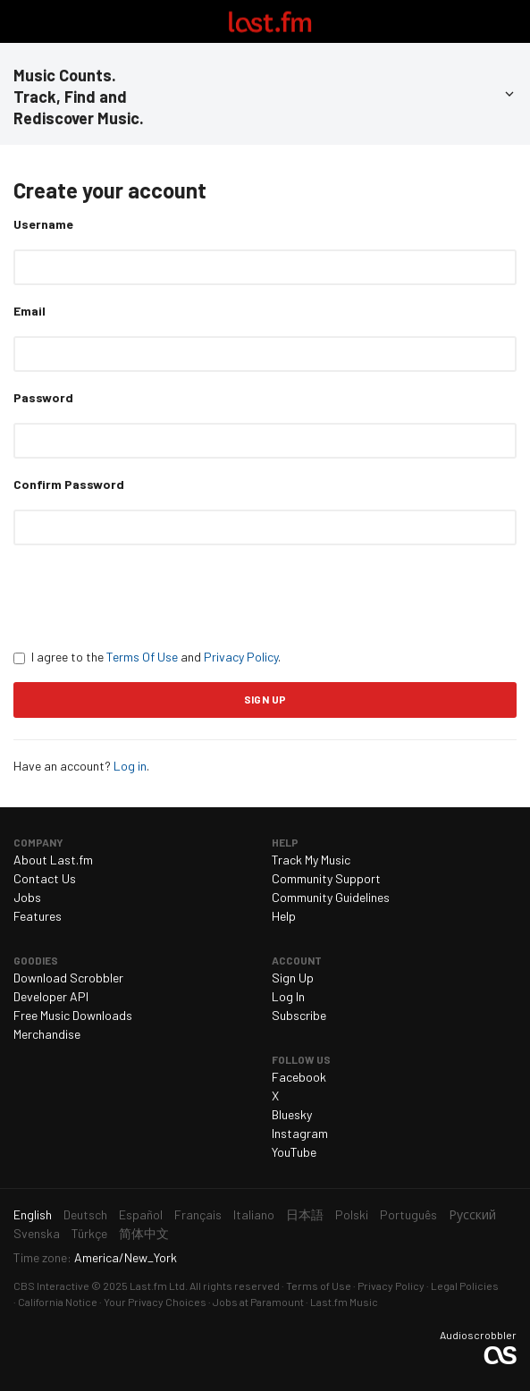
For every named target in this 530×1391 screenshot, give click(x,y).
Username (43, 224)
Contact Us (44, 878)
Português (408, 1214)
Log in (130, 765)
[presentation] (149, 596)
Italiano (253, 1214)
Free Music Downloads (72, 1015)
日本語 (305, 1214)
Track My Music (311, 859)
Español (141, 1214)
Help (284, 915)
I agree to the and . (147, 656)
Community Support (326, 878)
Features (37, 915)
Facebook (299, 1076)
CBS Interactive (51, 1285)
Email (29, 310)
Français (198, 1214)
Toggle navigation (21, 21)
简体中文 (144, 1233)
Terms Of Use (142, 656)
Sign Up (293, 977)
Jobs (27, 897)
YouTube (294, 1151)
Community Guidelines (331, 897)
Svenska (36, 1233)
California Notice (57, 1301)
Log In (288, 996)
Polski (351, 1214)
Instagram (300, 1133)
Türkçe (89, 1233)
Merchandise (46, 1033)
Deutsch (85, 1214)
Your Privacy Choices (155, 1301)
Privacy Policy (241, 656)
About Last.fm (53, 859)
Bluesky (292, 1114)
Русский (472, 1214)
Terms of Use (318, 1285)
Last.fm (270, 21)
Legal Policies (465, 1285)
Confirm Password (68, 484)
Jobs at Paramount (258, 1301)
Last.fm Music (344, 1301)
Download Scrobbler (68, 977)
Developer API (50, 996)
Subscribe (299, 1015)
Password (43, 397)
